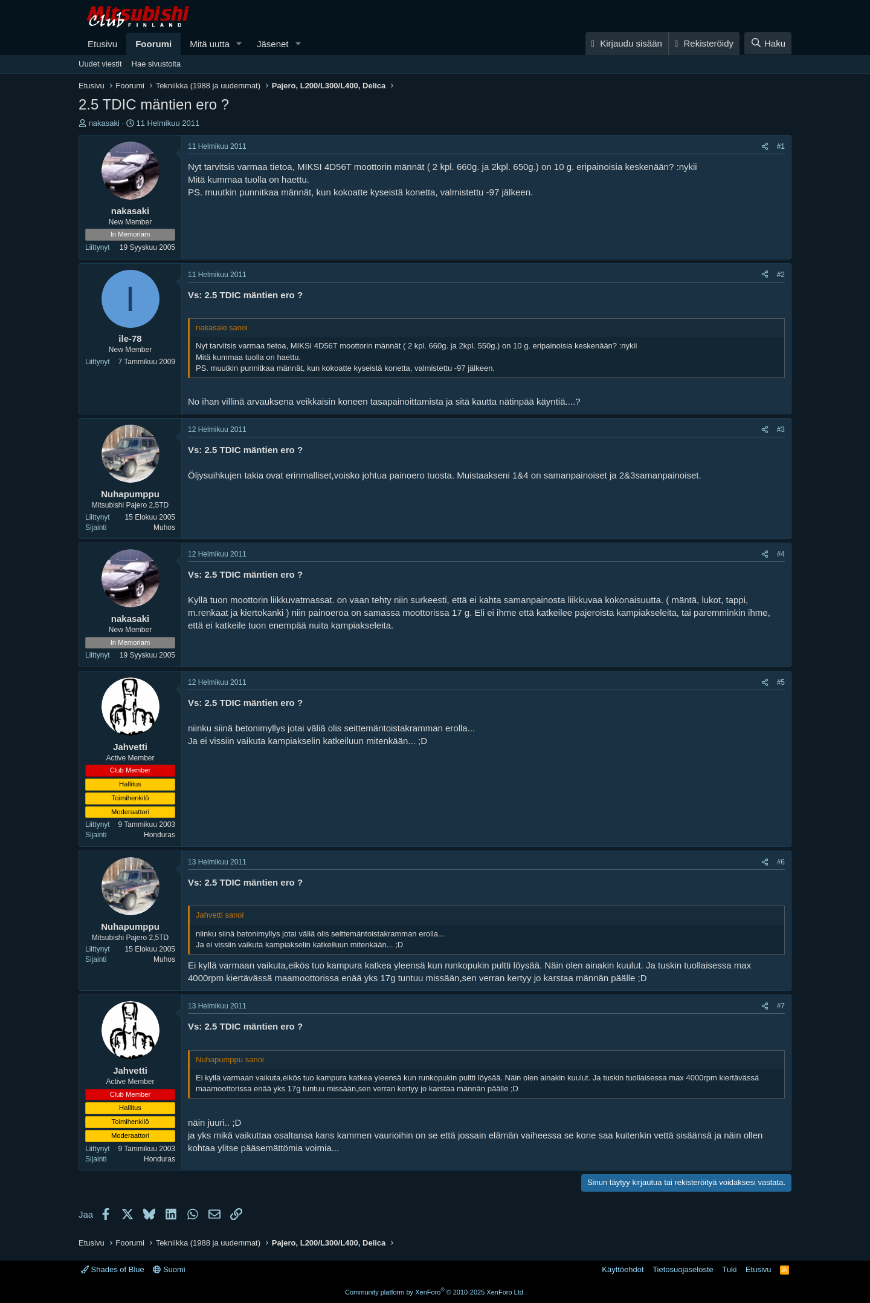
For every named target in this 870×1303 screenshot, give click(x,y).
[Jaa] (765, 147)
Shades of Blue (112, 1269)
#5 (781, 682)
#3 (781, 429)
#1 (781, 146)
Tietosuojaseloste (683, 1269)
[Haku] (767, 43)
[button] (239, 44)
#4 (781, 554)
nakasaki (104, 123)
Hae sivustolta (156, 63)
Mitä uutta (210, 44)
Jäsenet (273, 44)
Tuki (729, 1269)
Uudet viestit (100, 63)
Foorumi (153, 44)
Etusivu (102, 44)
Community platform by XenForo (435, 1292)
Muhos (164, 527)
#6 (781, 862)
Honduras (159, 835)
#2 (781, 274)
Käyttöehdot (622, 1269)
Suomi (169, 1269)
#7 (781, 1006)
